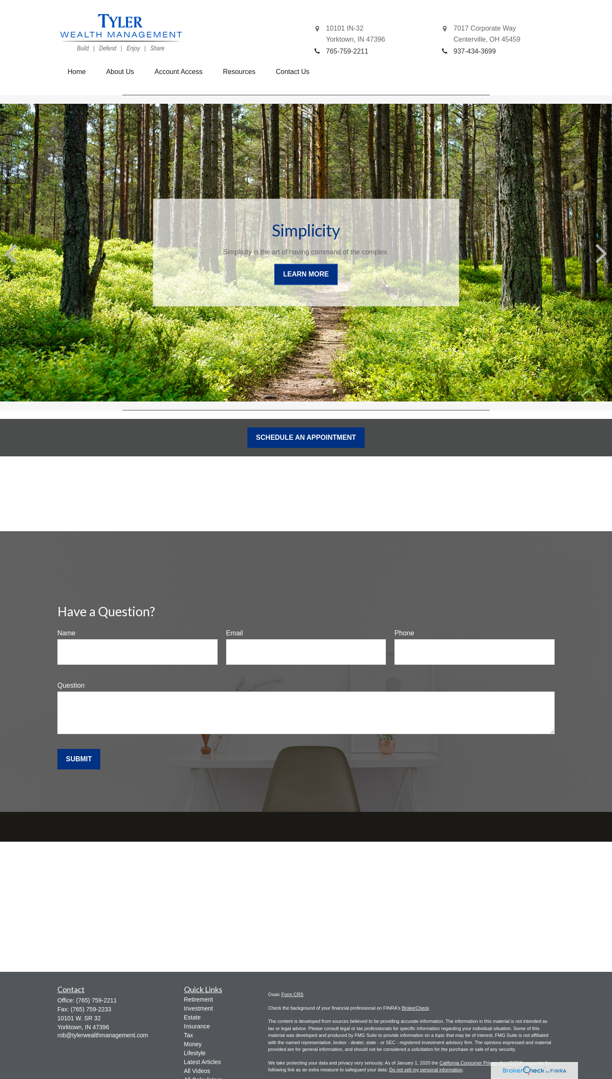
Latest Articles (202, 1062)
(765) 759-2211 (96, 1000)
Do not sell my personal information (425, 1069)
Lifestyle (195, 1053)
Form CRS (292, 994)
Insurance (197, 1026)
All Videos (197, 1071)
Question (71, 685)
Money (193, 1044)
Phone (404, 633)
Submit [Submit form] (79, 759)
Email (234, 633)
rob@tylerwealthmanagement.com (102, 1035)
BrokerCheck (415, 1008)
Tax (188, 1035)
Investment (198, 1008)
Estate (192, 1017)
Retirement (198, 999)
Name (66, 633)
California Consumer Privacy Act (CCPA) (481, 1062)
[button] (76, 72)
